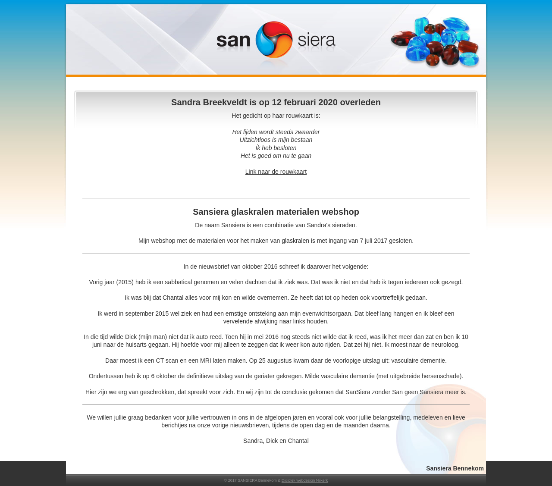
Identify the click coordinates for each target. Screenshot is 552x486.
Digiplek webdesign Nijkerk (305, 480)
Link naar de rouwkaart (276, 171)
